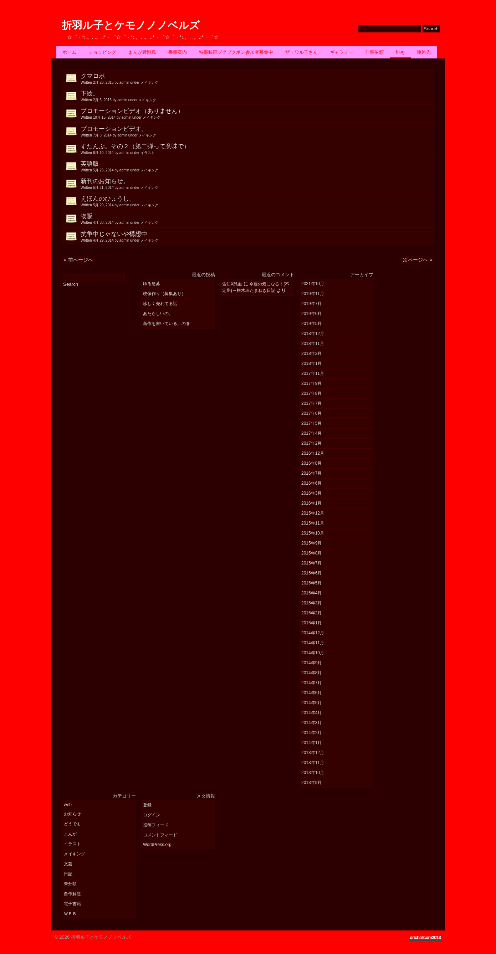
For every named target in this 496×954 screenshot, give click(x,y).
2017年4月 (311, 433)
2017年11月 (312, 373)
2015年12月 (312, 513)
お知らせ (72, 813)
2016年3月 (311, 493)
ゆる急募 (151, 283)
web (68, 804)
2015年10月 (312, 533)
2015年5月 (311, 583)
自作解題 (72, 893)
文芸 (68, 863)
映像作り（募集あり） (164, 293)
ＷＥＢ (70, 913)
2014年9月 (311, 662)
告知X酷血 (232, 284)
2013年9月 (311, 782)
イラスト (72, 843)
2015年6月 (311, 573)
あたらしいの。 (158, 313)
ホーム (69, 52)
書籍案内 (177, 52)
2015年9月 (311, 543)
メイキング (74, 853)
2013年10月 (312, 772)
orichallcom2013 (425, 937)
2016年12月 (312, 453)
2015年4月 (311, 593)
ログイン (151, 815)
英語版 (257, 166)
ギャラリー (341, 52)
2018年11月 (312, 343)
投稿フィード (156, 824)
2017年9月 (311, 383)
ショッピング (102, 52)
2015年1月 (311, 622)
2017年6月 (311, 413)
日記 (68, 873)
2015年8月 (311, 553)
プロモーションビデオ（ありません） (257, 114)
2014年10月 (312, 652)
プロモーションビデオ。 (257, 131)
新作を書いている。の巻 (166, 323)
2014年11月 (312, 642)
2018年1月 (311, 363)
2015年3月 (311, 602)
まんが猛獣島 (142, 52)
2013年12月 (312, 752)
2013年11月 (312, 762)
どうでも (72, 823)
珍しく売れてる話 (160, 303)
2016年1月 (311, 503)
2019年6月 (311, 313)
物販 (257, 219)
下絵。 (257, 96)
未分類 (70, 883)
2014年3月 (311, 722)
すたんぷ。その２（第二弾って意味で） (257, 149)
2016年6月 (311, 483)
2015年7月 (311, 563)
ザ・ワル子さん (301, 52)
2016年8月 (311, 463)
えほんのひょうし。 (257, 201)
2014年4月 (311, 712)
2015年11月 (312, 523)
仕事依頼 (374, 52)
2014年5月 (311, 702)
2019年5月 (311, 323)
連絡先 (424, 52)
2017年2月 (311, 443)
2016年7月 (311, 473)
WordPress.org (157, 844)
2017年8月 (311, 393)
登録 (147, 805)
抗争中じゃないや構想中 (257, 237)
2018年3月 (311, 353)
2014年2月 (311, 732)
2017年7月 (311, 403)
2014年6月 (311, 692)
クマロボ (257, 79)
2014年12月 (312, 632)
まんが (70, 833)
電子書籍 (72, 903)
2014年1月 (311, 742)
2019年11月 (312, 293)
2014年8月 (311, 672)
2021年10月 (312, 283)
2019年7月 (311, 303)
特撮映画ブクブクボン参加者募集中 (236, 52)
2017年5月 (311, 423)
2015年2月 (311, 612)
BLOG (400, 52)
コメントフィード (160, 834)
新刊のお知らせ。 (257, 184)
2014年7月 (311, 682)
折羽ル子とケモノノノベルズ (131, 25)
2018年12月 (312, 333)
